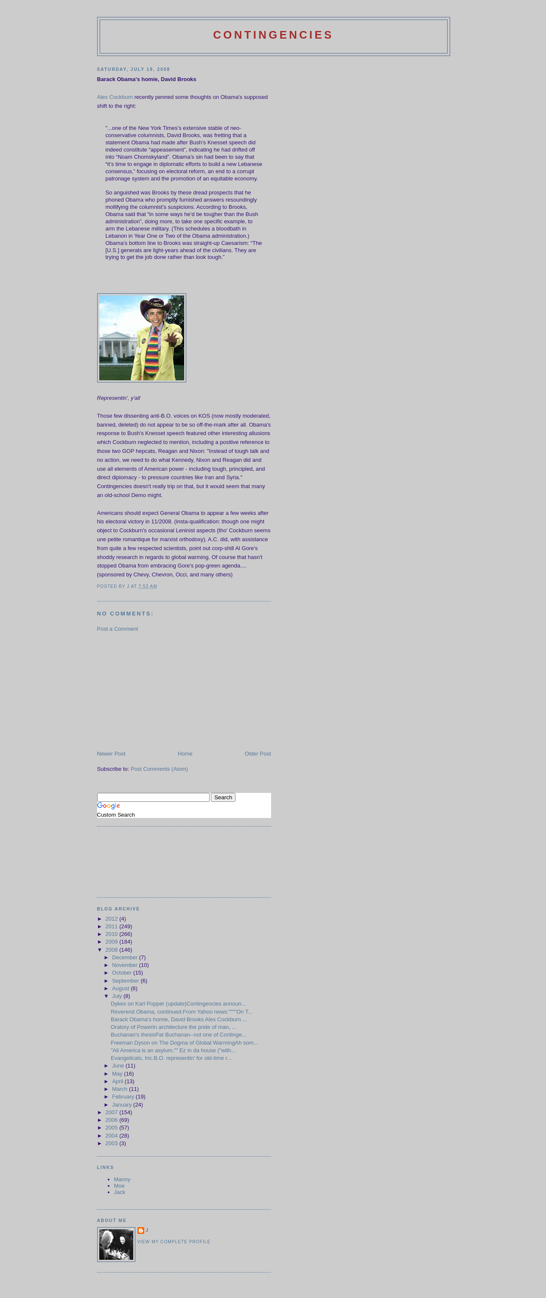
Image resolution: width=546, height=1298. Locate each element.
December (125, 957)
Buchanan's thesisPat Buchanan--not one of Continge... (178, 1034)
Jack (120, 1192)
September (126, 981)
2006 (113, 1120)
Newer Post (111, 753)
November (125, 965)
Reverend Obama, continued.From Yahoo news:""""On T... (181, 1012)
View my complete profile (174, 1241)
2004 (113, 1135)
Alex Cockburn (115, 97)
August (121, 988)
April (118, 1081)
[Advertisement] (160, 691)
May (118, 1073)
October (122, 972)
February (124, 1096)
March (120, 1089)
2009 (113, 941)
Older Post (258, 753)
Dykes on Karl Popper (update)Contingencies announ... (178, 1003)
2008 (113, 950)
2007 (113, 1112)
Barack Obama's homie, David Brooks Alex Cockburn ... (179, 1019)
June (119, 1065)
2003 (113, 1143)
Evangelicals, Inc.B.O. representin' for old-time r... (171, 1058)
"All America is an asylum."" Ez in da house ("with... (173, 1050)
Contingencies (273, 34)
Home (185, 753)
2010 (113, 934)
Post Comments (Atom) (159, 769)
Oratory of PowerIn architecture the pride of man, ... (173, 1027)
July (117, 996)
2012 (113, 919)
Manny (122, 1179)
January (122, 1104)
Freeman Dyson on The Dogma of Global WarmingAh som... (184, 1043)
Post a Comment (117, 629)
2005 (113, 1127)
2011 (113, 926)
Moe (119, 1186)
